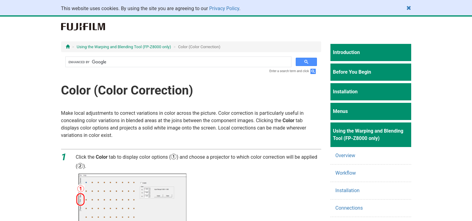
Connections (349, 208)
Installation (347, 190)
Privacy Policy (224, 8)
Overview (345, 155)
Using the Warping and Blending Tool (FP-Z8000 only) (124, 47)
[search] (177, 62)
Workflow (345, 173)
